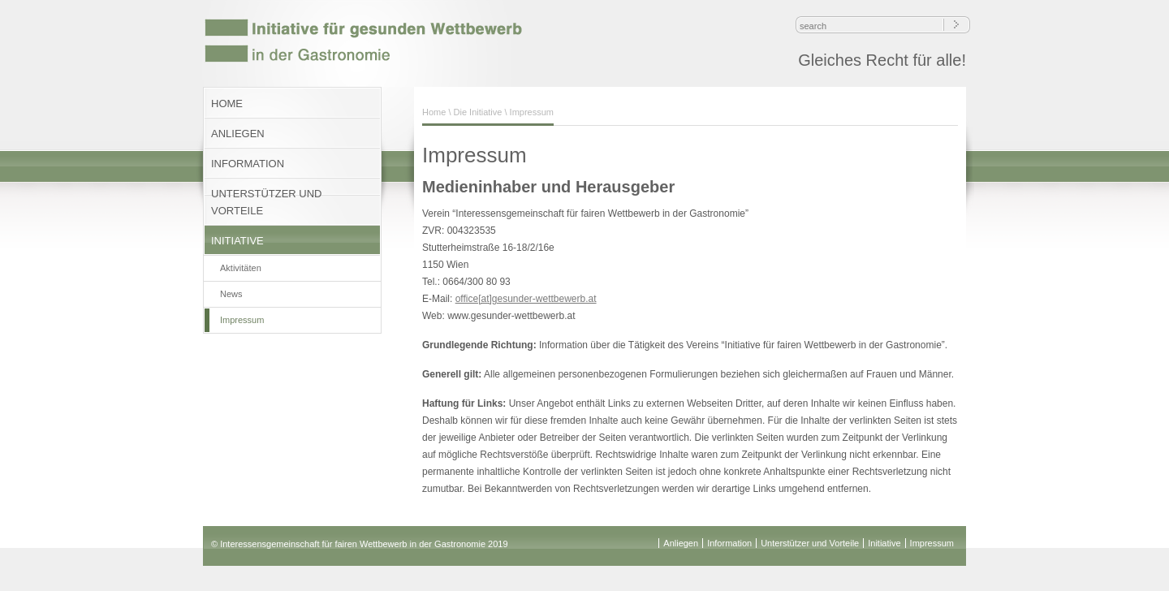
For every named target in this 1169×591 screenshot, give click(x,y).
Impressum (242, 320)
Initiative (884, 543)
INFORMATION (247, 163)
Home (434, 112)
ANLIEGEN (238, 133)
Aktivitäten (240, 268)
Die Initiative (478, 112)
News (231, 294)
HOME (227, 103)
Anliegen (680, 543)
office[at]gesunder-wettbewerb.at (526, 298)
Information (729, 543)
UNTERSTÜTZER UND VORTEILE (266, 202)
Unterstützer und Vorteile (810, 543)
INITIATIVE (237, 241)
